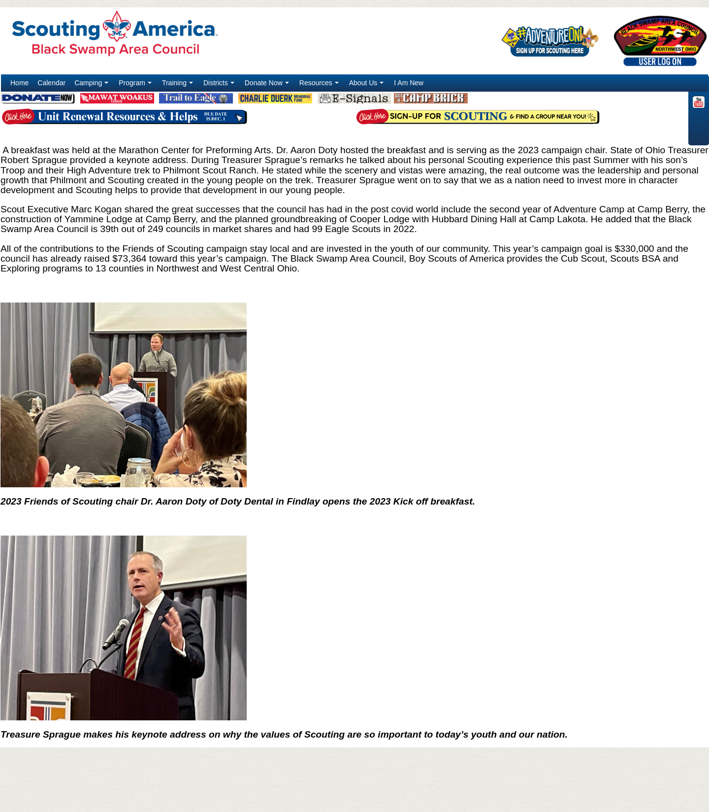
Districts (219, 85)
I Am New (408, 83)
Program (136, 85)
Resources (320, 85)
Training (178, 85)
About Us (367, 85)
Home (19, 83)
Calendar (51, 83)
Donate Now (268, 85)
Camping (92, 85)
